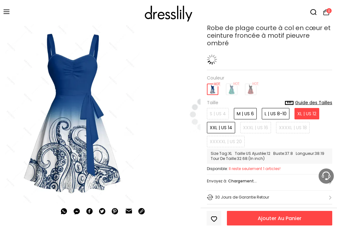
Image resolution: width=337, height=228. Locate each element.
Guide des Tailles (308, 103)
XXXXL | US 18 (293, 127)
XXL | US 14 (221, 127)
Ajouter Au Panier (279, 218)
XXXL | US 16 (255, 127)
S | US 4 (218, 114)
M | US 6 (245, 114)
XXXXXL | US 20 (226, 141)
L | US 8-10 (276, 114)
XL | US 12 (306, 114)
